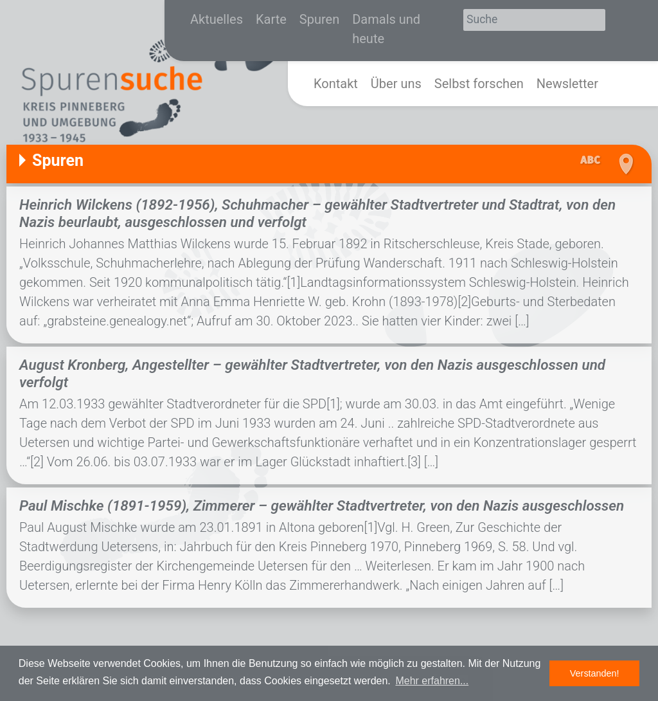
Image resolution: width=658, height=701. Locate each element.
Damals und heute (386, 29)
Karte (271, 19)
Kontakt (336, 83)
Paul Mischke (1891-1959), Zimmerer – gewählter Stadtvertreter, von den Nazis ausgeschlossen (321, 505)
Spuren (319, 19)
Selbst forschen (479, 83)
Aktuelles (216, 19)
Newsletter (567, 83)
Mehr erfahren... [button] (431, 680)
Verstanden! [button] (594, 673)
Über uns (396, 83)
